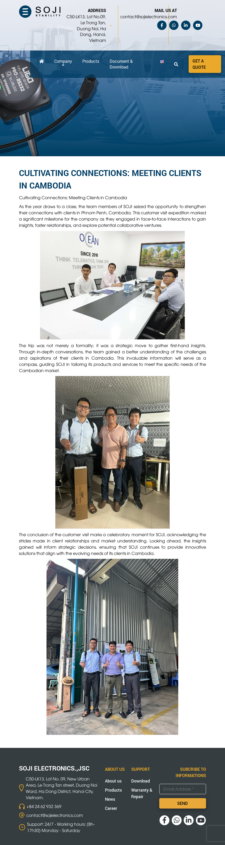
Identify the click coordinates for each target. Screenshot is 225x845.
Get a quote (199, 64)
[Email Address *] (182, 789)
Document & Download (121, 64)
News (110, 799)
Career (111, 808)
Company (63, 61)
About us (113, 781)
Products (90, 61)
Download (140, 781)
